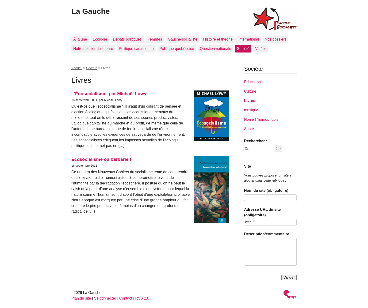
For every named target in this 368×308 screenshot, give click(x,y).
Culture (250, 91)
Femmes (154, 39)
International (248, 39)
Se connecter (105, 298)
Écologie (100, 39)
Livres (249, 101)
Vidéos (261, 49)
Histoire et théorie (218, 39)
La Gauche (90, 11)
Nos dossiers (275, 39)
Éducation (252, 82)
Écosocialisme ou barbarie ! (101, 159)
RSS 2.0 (142, 298)
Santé (249, 129)
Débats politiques (127, 39)
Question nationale (215, 49)
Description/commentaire (266, 234)
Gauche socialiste (182, 39)
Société (243, 49)
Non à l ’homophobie (261, 119)
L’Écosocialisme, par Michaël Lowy (108, 93)
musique (251, 110)
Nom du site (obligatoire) (266, 190)
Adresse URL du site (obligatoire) (262, 212)
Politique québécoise (176, 49)
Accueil (76, 68)
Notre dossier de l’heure (93, 49)
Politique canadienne (136, 49)
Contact (125, 298)
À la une (80, 39)
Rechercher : (255, 141)
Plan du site (81, 298)
